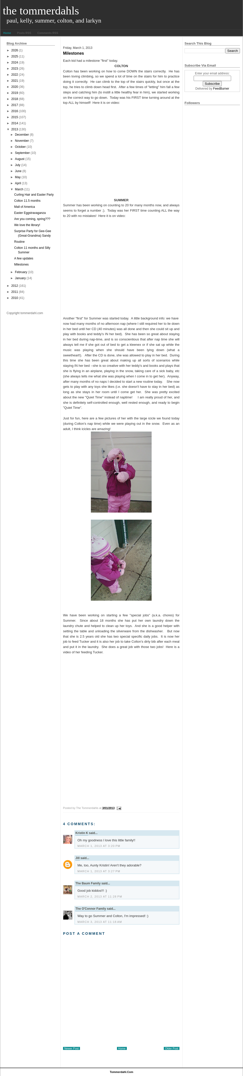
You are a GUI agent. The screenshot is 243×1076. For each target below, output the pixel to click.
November (22, 141)
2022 (14, 74)
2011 (14, 292)
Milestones (21, 264)
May (18, 177)
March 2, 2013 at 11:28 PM (99, 896)
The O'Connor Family (90, 908)
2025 (14, 56)
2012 (14, 286)
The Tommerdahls (41, 10)
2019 (14, 93)
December (22, 134)
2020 (14, 87)
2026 (14, 50)
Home (7, 32)
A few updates (23, 258)
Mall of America (24, 207)
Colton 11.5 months (27, 200)
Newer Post (71, 1048)
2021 (14, 81)
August (19, 159)
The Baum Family (87, 883)
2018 (14, 99)
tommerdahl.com (121, 1071)
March (19, 189)
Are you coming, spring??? (32, 219)
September (22, 153)
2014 (14, 123)
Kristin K (81, 833)
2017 (14, 105)
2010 (14, 298)
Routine (19, 241)
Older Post (171, 1048)
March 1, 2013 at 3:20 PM (98, 845)
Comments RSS (47, 32)
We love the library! (27, 225)
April (18, 183)
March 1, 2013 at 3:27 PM (98, 871)
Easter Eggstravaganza (30, 213)
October (20, 147)
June (18, 171)
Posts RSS (24, 32)
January (20, 278)
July (17, 165)
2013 (14, 129)
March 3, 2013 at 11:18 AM (99, 921)
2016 (14, 111)
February (21, 272)
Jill (77, 858)
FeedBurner (221, 88)
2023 (14, 68)
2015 (14, 117)
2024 (14, 62)
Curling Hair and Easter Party (34, 194)
